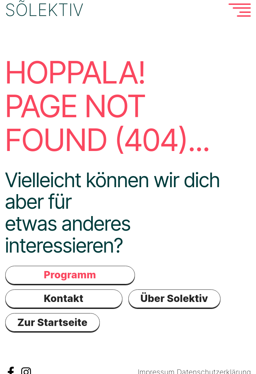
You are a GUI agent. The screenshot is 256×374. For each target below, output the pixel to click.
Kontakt (63, 298)
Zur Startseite (52, 322)
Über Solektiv (174, 298)
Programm (70, 275)
